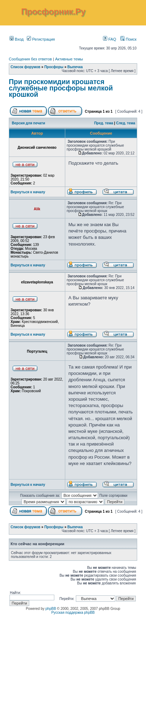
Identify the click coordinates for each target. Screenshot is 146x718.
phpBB (50, 609)
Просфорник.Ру (53, 11)
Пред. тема (103, 123)
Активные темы (69, 59)
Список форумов (26, 67)
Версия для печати (28, 123)
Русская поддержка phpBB (73, 612)
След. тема (125, 123)
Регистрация (41, 39)
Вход (17, 39)
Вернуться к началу (28, 192)
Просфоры (53, 67)
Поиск (128, 39)
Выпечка (75, 67)
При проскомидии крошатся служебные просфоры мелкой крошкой (61, 88)
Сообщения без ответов (30, 59)
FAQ (109, 39)
